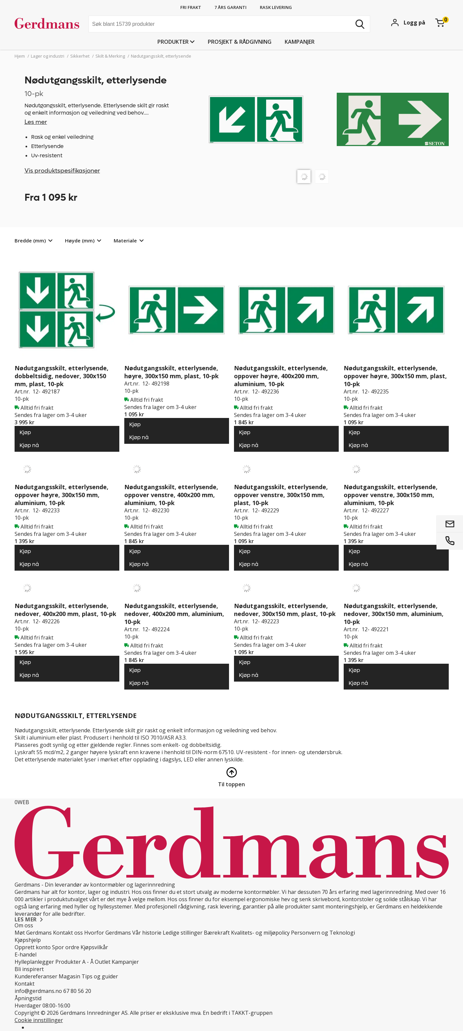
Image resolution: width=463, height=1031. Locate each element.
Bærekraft (217, 932)
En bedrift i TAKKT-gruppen (237, 1012)
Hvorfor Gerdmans (107, 932)
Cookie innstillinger (39, 1020)
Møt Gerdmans (33, 932)
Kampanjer (300, 41)
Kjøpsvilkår (94, 947)
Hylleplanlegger (34, 961)
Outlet (102, 961)
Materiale (125, 240)
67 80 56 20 (77, 991)
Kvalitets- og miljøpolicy (260, 932)
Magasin (69, 976)
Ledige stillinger (183, 932)
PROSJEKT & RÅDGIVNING (239, 41)
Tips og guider (100, 976)
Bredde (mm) (30, 240)
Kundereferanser (36, 976)
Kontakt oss (68, 932)
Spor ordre (65, 947)
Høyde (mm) (79, 240)
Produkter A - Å (74, 961)
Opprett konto (33, 947)
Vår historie (146, 932)
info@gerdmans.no (38, 991)
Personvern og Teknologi (323, 932)
